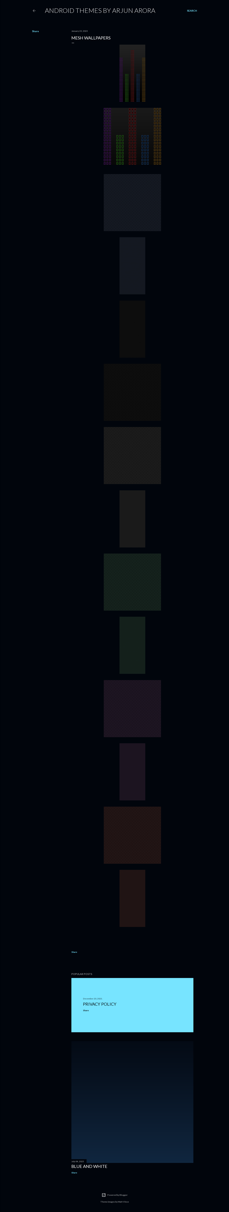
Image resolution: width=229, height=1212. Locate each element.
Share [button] (35, 31)
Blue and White (89, 1166)
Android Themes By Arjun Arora (100, 10)
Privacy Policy (99, 1004)
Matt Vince (123, 1201)
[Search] (192, 10)
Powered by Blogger (115, 1195)
